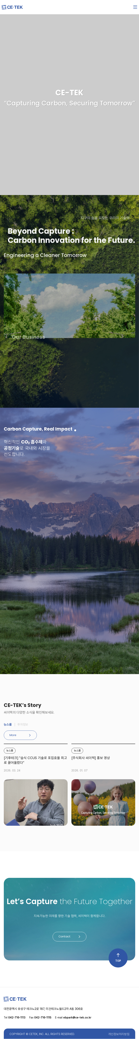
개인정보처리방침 (119, 1034)
